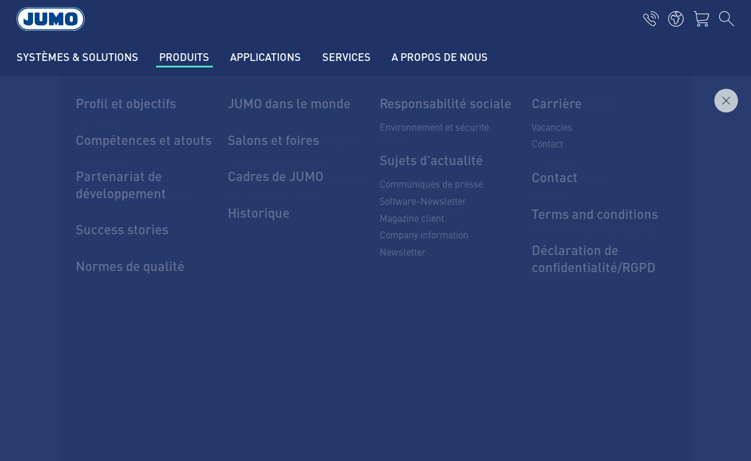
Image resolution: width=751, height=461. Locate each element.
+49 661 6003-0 (105, 282)
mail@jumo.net (103, 312)
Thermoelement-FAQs (260, 293)
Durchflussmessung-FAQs (270, 316)
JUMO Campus (245, 270)
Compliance (64, 429)
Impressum (64, 359)
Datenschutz (65, 382)
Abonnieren (670, 288)
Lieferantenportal (251, 247)
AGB (49, 405)
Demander (707, 141)
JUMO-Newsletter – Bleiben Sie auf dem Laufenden (499, 269)
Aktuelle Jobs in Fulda (261, 224)
